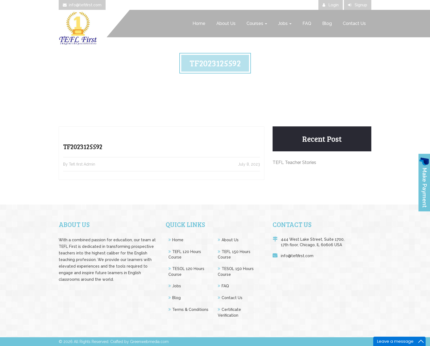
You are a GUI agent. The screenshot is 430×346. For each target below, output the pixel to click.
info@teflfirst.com (82, 5)
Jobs (285, 23)
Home (199, 23)
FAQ (306, 23)
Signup (357, 5)
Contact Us (354, 23)
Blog (327, 23)
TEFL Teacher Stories (294, 162)
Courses (257, 23)
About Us (226, 23)
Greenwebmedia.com (149, 341)
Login (330, 5)
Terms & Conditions (190, 309)
